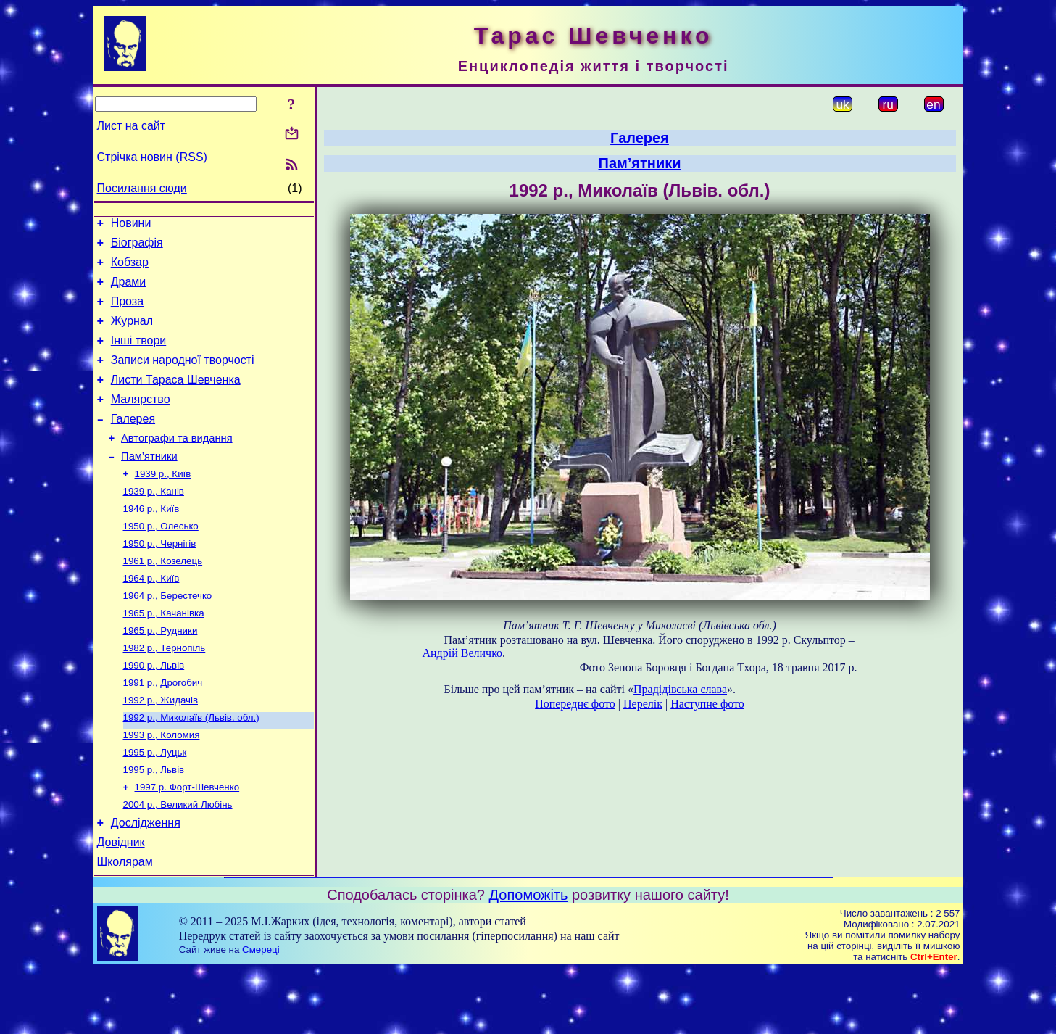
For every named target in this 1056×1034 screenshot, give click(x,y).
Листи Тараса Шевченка (176, 399)
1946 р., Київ (151, 541)
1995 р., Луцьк (155, 805)
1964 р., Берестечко (167, 635)
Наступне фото (707, 704)
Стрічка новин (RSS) (152, 157)
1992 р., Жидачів (161, 748)
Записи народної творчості (182, 377)
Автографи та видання (176, 464)
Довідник (121, 904)
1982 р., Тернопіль (164, 692)
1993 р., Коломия (161, 786)
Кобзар (130, 268)
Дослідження (145, 882)
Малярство (140, 421)
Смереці (261, 1013)
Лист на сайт (131, 126)
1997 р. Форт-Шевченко (187, 842)
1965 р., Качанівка (163, 654)
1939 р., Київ (163, 503)
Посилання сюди (142, 188)
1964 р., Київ (151, 616)
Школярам (125, 925)
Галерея (133, 443)
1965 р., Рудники (160, 673)
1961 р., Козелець (163, 597)
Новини (131, 225)
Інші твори (139, 356)
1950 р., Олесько (161, 560)
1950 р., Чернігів (159, 579)
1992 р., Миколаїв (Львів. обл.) (191, 767)
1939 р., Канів (153, 522)
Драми (128, 290)
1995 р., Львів (154, 824)
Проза (127, 312)
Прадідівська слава (680, 689)
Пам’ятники (149, 484)
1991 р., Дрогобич (163, 729)
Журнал (132, 334)
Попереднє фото (575, 704)
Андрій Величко (463, 653)
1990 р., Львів (154, 711)
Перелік (642, 704)
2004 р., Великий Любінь (178, 861)
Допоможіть (528, 959)
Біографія (137, 247)
